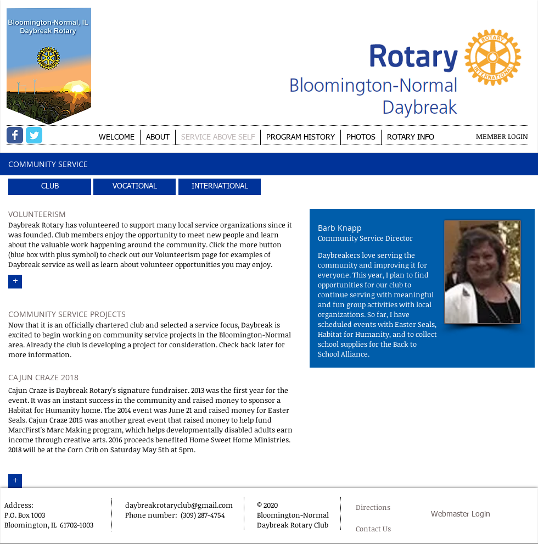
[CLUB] (49, 187)
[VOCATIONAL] (134, 187)
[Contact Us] (375, 528)
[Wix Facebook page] (15, 135)
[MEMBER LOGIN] (502, 136)
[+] (15, 281)
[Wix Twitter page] (34, 135)
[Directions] (383, 507)
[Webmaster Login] (460, 514)
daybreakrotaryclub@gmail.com (179, 505)
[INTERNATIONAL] (219, 187)
